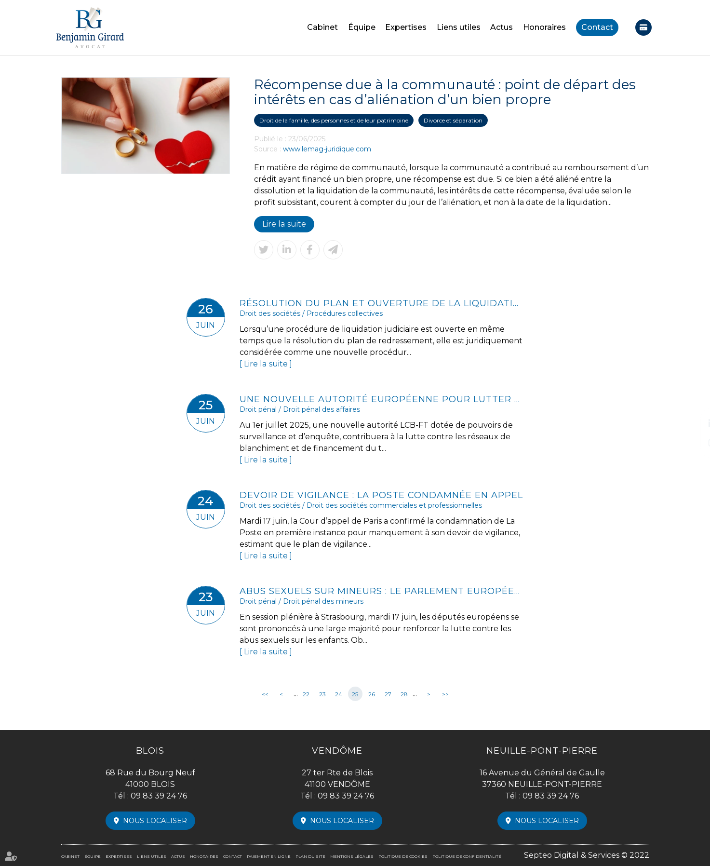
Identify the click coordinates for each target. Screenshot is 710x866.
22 (306, 694)
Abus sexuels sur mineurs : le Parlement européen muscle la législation (382, 591)
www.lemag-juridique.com (327, 149)
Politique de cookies (403, 856)
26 (371, 694)
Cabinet (322, 27)
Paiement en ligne (643, 27)
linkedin (690, 423)
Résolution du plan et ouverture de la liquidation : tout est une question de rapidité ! (382, 303)
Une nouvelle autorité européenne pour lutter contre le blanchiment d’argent (382, 399)
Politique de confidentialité (466, 856)
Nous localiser (155, 820)
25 (355, 694)
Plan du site (310, 856)
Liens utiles (459, 27)
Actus (501, 27)
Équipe (361, 27)
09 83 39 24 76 (159, 795)
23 (322, 694)
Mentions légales (352, 856)
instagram (690, 442)
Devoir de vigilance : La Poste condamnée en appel (381, 495)
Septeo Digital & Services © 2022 (586, 855)
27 (388, 694)
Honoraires (544, 27)
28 (404, 694)
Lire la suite (284, 224)
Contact (597, 27)
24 (338, 694)
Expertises (406, 27)
